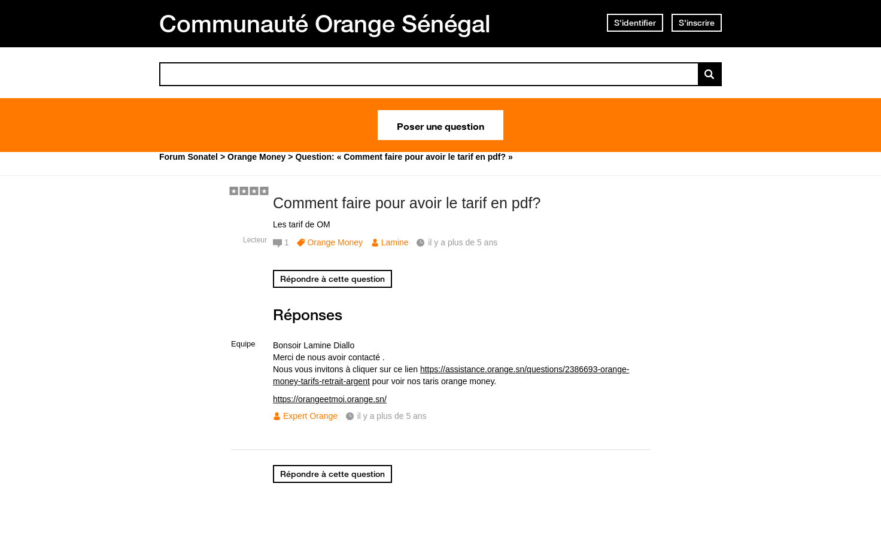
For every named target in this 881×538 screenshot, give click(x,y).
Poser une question (440, 125)
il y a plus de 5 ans (392, 416)
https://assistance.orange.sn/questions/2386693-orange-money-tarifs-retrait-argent (451, 375)
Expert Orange (310, 416)
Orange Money (335, 242)
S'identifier (635, 22)
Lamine (395, 242)
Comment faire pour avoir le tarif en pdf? (406, 202)
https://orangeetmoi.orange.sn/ (330, 399)
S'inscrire (697, 22)
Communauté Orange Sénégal (325, 23)
